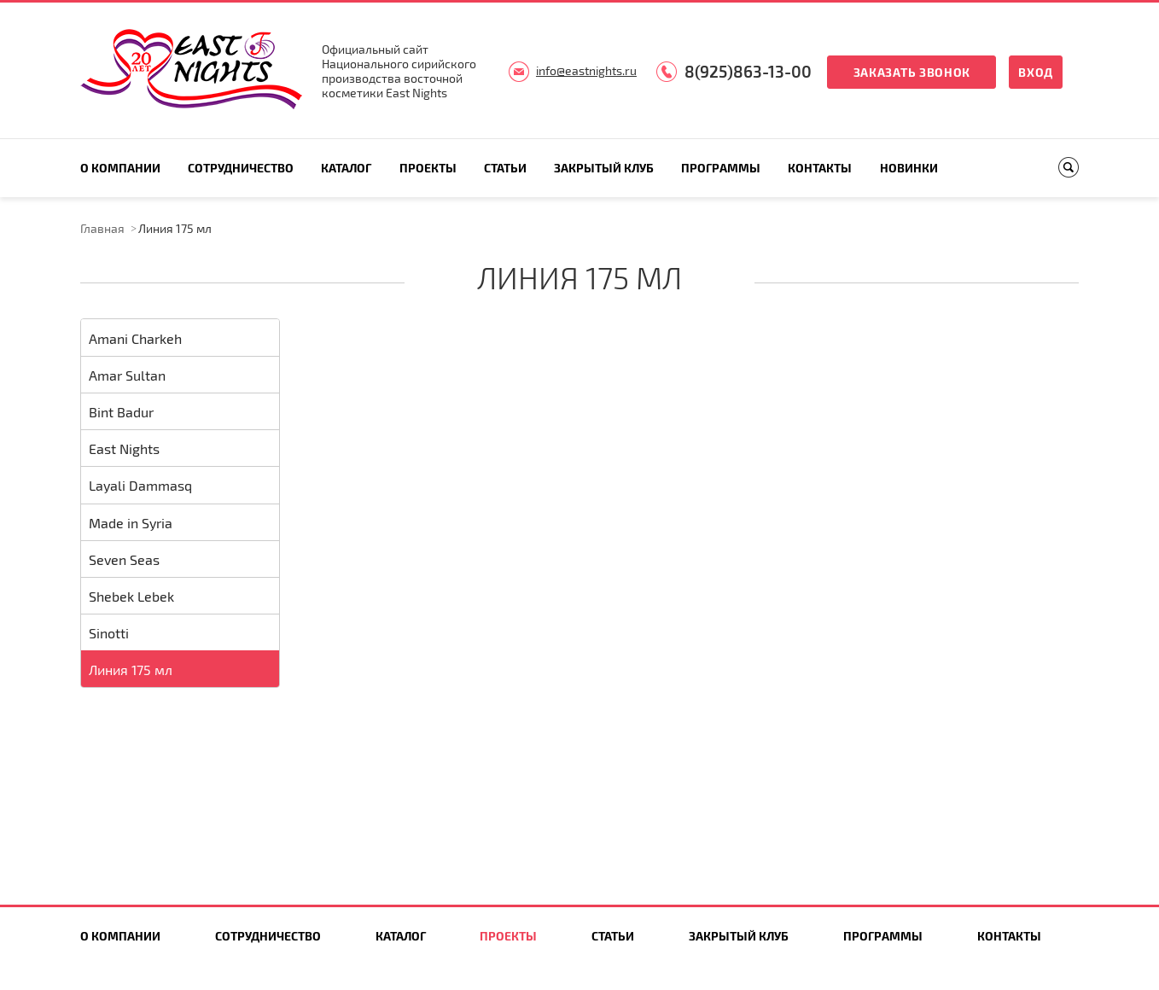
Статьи (505, 167)
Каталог (346, 167)
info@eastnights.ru (586, 70)
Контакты (820, 167)
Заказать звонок (912, 72)
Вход (1035, 72)
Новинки (909, 167)
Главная (102, 228)
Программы (720, 167)
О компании (120, 167)
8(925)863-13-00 (748, 71)
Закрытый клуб (604, 167)
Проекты (428, 167)
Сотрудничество (241, 167)
